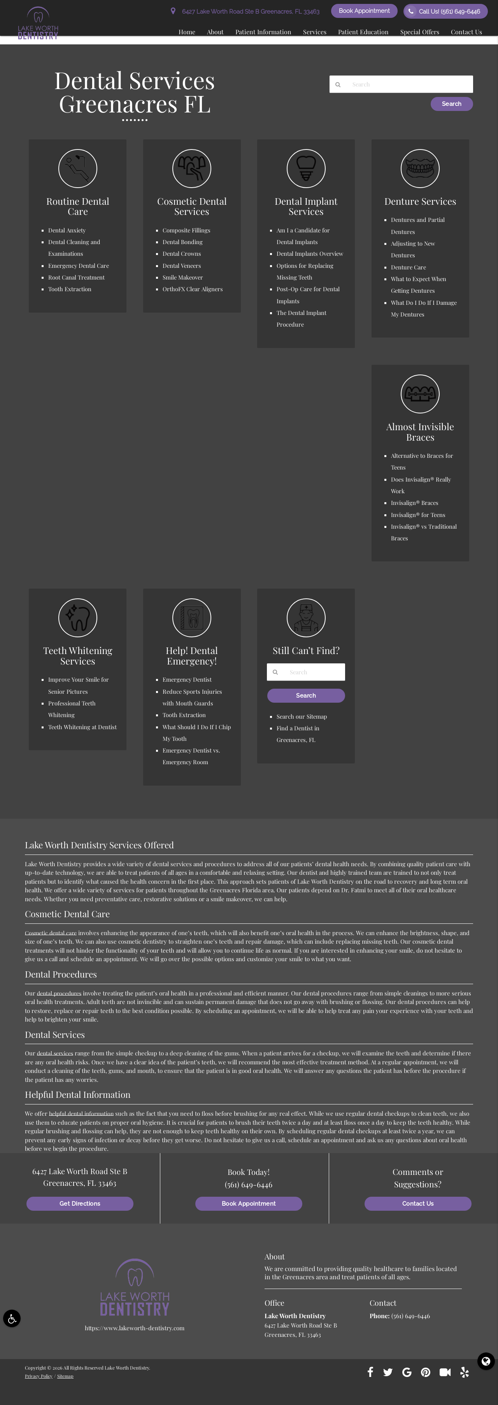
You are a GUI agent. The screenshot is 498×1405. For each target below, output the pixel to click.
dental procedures (61, 990)
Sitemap (67, 1373)
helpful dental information (83, 1110)
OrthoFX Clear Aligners (193, 288)
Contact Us (466, 32)
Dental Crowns (182, 253)
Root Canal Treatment (76, 277)
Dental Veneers (182, 265)
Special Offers (419, 32)
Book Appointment (364, 10)
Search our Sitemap (302, 715)
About (215, 32)
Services (314, 32)
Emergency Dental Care (79, 265)
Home (187, 32)
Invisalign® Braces (415, 501)
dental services (56, 1050)
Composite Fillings (187, 230)
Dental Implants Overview (311, 253)
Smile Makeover (183, 277)
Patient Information (263, 32)
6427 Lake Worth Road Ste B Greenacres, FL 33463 (245, 11)
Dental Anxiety (67, 230)
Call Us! (442, 11)
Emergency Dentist (188, 677)
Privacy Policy (39, 1373)
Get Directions (80, 1201)
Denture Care (409, 266)
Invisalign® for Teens (418, 513)
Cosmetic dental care (52, 930)
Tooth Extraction (69, 288)
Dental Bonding (183, 242)
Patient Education (363, 32)
